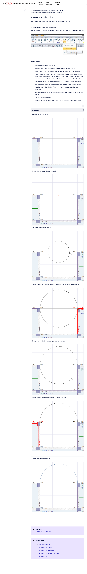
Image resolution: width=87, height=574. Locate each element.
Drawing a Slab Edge (45, 547)
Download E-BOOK (57, 3)
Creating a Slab (43, 556)
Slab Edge (59, 12)
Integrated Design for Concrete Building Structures (43, 12)
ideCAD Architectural (49, 3)
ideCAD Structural (40, 3)
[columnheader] (57, 110)
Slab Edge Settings (44, 544)
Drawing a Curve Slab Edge (47, 550)
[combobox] (75, 3)
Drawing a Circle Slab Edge (43, 531)
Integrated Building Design (57, 10)
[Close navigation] (25, 11)
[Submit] (65, 3)
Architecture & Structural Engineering (24, 3)
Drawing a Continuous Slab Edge (49, 553)
